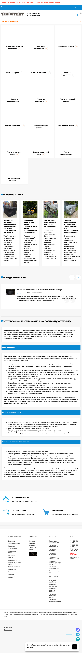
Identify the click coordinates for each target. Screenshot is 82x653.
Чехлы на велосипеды (53, 575)
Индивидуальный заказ (14, 563)
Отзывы (11, 558)
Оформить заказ (33, 548)
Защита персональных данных (13, 575)
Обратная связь (14, 560)
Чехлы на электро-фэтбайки (52, 580)
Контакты (11, 555)
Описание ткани (14, 567)
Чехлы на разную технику (55, 600)
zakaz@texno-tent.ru (74, 558)
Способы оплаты (14, 543)
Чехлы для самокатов (53, 585)
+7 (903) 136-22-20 (33, 15)
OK (75, 647)
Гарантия (11, 546)
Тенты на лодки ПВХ (55, 571)
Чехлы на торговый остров (52, 595)
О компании (12, 549)
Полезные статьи (12, 552)
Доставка (11, 541)
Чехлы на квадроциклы (54, 558)
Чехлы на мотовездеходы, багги (55, 562)
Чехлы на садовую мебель (52, 590)
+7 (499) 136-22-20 (33, 13)
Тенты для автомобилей (54, 541)
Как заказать (12, 569)
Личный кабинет (32, 544)
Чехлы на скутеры (52, 550)
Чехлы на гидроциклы (54, 567)
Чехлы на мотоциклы (53, 546)
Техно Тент (8, 630)
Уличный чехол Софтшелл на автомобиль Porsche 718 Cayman (40, 290)
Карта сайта (12, 572)
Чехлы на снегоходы (53, 554)
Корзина (32, 541)
